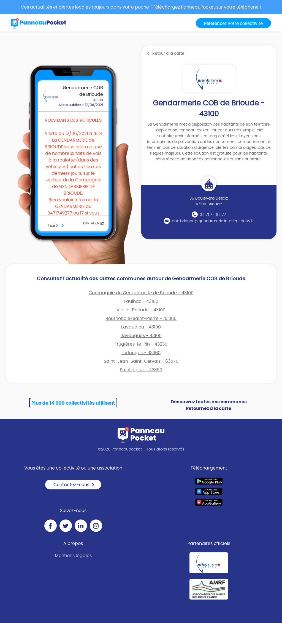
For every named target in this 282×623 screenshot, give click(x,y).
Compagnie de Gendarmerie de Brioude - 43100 (141, 293)
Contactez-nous (74, 485)
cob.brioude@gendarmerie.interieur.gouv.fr (213, 221)
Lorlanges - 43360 (141, 353)
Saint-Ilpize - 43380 (141, 370)
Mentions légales (73, 555)
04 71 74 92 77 (213, 215)
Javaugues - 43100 (141, 335)
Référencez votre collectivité (233, 24)
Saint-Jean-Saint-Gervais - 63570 (141, 361)
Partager (93, 223)
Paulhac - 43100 (141, 301)
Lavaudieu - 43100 (141, 327)
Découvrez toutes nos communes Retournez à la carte (209, 405)
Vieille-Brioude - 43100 (141, 310)
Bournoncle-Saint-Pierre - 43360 (141, 318)
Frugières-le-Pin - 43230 (141, 344)
